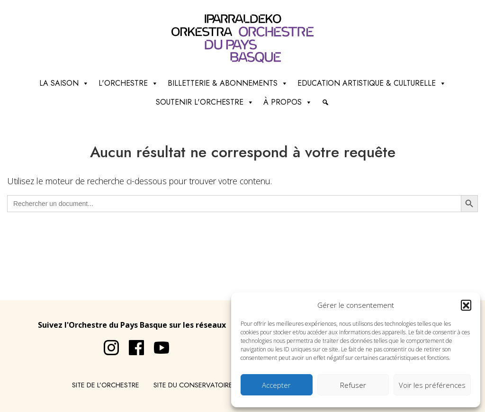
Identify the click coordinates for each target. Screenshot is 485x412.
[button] (466, 305)
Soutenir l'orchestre (205, 102)
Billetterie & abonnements (228, 83)
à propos (287, 102)
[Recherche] (325, 102)
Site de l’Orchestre (105, 385)
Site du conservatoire (193, 385)
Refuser (353, 385)
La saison (64, 83)
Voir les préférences (432, 385)
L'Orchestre (128, 83)
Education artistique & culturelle (371, 83)
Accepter (276, 385)
